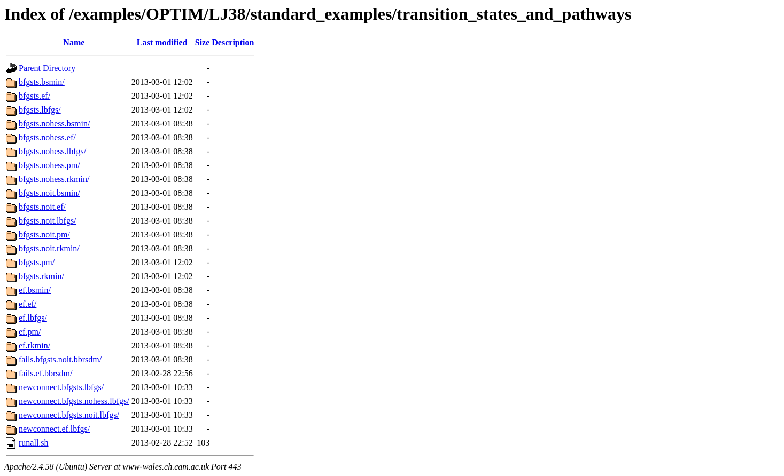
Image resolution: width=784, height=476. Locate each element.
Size (202, 42)
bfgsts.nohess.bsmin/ (54, 123)
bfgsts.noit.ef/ (42, 206)
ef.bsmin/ (35, 290)
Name (73, 42)
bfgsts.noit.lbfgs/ (47, 220)
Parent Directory (47, 68)
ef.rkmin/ (34, 345)
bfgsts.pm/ (37, 262)
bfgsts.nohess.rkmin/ (54, 179)
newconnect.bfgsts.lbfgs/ (61, 387)
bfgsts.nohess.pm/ (49, 165)
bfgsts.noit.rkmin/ (49, 248)
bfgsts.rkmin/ (41, 276)
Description (233, 42)
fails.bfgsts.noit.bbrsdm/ (60, 359)
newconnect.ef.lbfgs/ (54, 428)
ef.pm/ (30, 331)
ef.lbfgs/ (33, 317)
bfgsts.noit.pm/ (44, 234)
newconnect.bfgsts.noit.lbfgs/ (69, 414)
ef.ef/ (27, 303)
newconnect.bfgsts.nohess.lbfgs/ (74, 401)
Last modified (162, 42)
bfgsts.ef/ (34, 95)
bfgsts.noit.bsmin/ (49, 192)
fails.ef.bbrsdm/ (45, 373)
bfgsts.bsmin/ (42, 81)
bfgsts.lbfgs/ (40, 109)
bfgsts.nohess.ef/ (47, 137)
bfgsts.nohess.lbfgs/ (52, 151)
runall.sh (34, 442)
